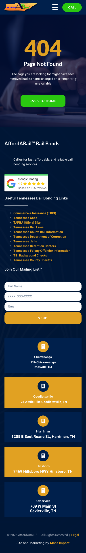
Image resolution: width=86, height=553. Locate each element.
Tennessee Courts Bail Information (38, 232)
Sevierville (43, 501)
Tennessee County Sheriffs (32, 260)
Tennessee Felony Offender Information (41, 250)
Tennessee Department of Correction (39, 236)
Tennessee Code (25, 218)
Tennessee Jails (25, 241)
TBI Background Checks (30, 255)
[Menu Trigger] (52, 7)
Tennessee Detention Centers (34, 246)
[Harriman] (43, 421)
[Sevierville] (43, 490)
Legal (75, 535)
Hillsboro (43, 466)
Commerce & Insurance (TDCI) (34, 213)
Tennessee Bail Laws (28, 227)
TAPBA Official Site (27, 222)
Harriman (43, 431)
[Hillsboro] (43, 455)
